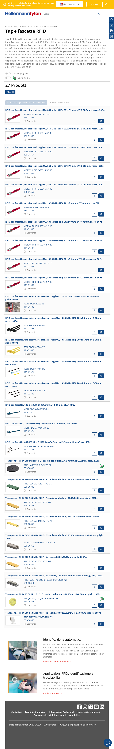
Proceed (95, 4)
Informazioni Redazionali (62, 712)
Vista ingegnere (20, 73)
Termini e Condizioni (35, 712)
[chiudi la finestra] (106, 4)
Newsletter (74, 715)
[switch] (8, 73)
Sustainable (21, 78)
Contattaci (16, 712)
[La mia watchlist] (111, 36)
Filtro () (10, 92)
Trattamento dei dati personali (50, 715)
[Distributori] (111, 20)
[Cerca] (72, 13)
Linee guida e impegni (88, 712)
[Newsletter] (111, 25)
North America (70, 4)
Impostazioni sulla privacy (83, 724)
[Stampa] (111, 31)
